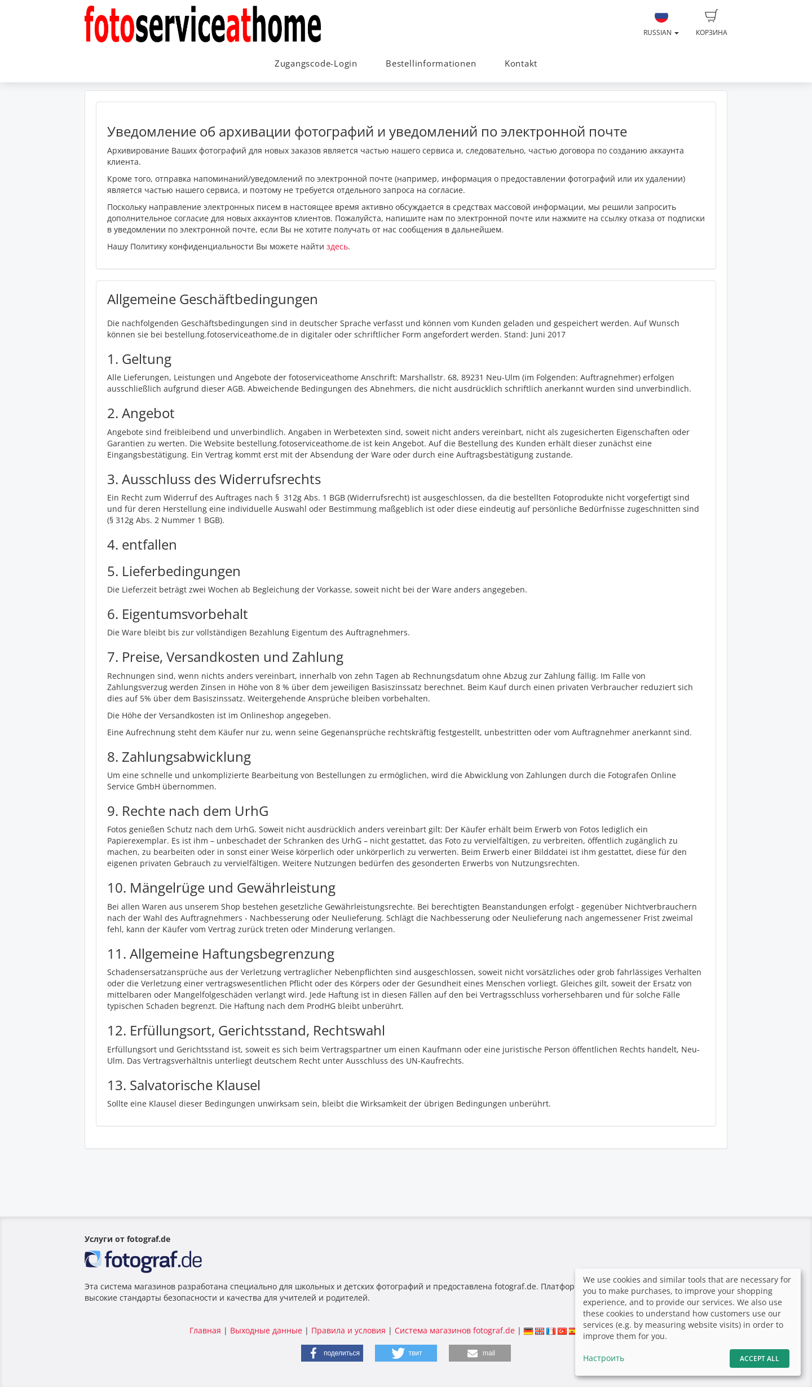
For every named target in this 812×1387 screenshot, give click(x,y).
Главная (205, 1330)
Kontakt (521, 63)
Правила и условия (348, 1330)
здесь (337, 246)
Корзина (711, 23)
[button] (332, 1353)
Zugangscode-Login (316, 63)
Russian (661, 23)
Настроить (603, 1358)
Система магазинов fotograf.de (455, 1330)
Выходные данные (266, 1330)
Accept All (759, 1358)
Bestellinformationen (431, 63)
